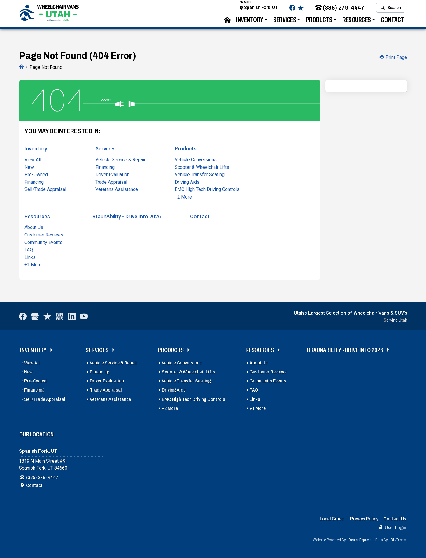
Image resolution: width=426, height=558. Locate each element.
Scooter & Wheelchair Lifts (202, 166)
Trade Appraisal (111, 181)
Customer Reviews (43, 234)
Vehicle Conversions (196, 159)
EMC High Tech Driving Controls (207, 189)
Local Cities (332, 518)
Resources (356, 22)
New (29, 166)
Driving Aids (187, 181)
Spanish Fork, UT (261, 9)
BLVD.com (398, 539)
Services (284, 22)
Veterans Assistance (116, 189)
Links (30, 256)
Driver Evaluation (112, 174)
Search (391, 9)
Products (319, 22)
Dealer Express (360, 539)
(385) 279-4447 (339, 10)
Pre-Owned (36, 174)
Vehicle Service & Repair (120, 159)
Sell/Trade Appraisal (45, 189)
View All (32, 159)
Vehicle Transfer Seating (200, 174)
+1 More (33, 264)
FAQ (28, 249)
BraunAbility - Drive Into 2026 (126, 216)
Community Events (43, 241)
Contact (392, 22)
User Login (392, 526)
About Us (33, 226)
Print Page (393, 57)
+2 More (183, 196)
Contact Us (394, 518)
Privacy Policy (364, 518)
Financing (34, 181)
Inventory (249, 22)
